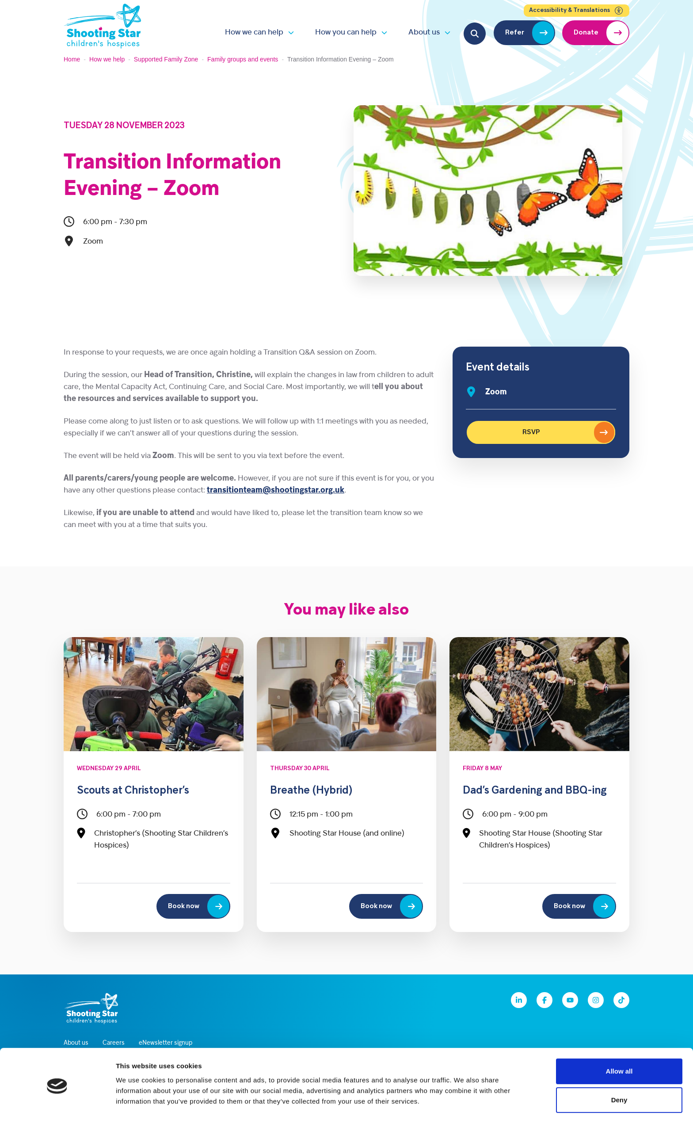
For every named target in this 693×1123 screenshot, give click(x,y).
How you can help (346, 32)
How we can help (254, 32)
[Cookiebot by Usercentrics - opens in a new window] (57, 1105)
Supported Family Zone (166, 59)
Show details (463, 1105)
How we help (107, 59)
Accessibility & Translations (576, 11)
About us (424, 32)
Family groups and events (242, 59)
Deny (619, 1072)
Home (72, 59)
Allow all (619, 1043)
